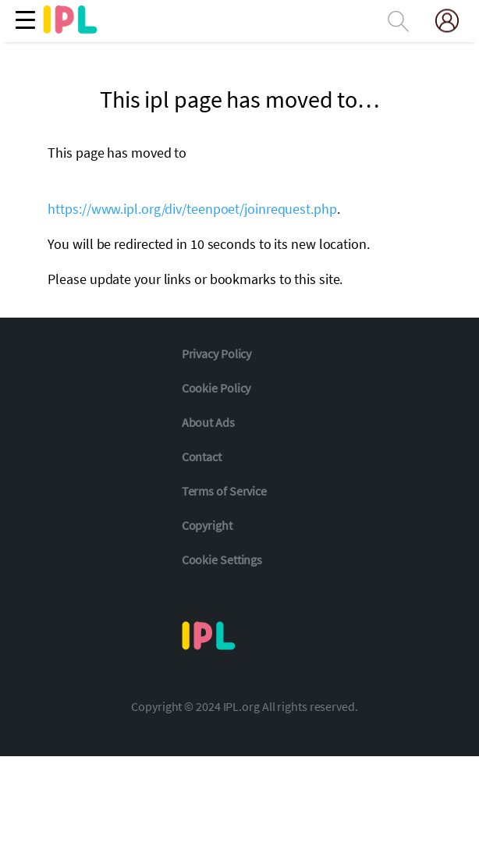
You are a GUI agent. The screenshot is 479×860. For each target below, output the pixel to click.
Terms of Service (224, 491)
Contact (202, 456)
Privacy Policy (217, 353)
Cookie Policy (216, 388)
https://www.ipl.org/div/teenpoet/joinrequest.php (192, 209)
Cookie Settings (222, 559)
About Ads (208, 422)
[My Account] (453, 21)
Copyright (207, 525)
